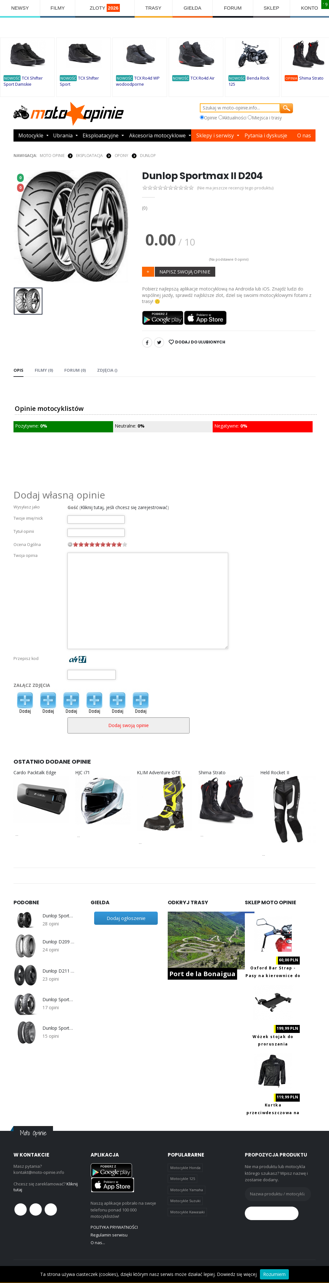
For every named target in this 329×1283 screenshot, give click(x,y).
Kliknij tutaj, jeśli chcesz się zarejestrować (124, 507)
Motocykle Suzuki (185, 1200)
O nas (304, 135)
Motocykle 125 (182, 1178)
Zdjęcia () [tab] (107, 370)
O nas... (98, 1242)
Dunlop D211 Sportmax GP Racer (58, 971)
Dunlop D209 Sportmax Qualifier (58, 942)
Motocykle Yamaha (186, 1189)
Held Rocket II (274, 772)
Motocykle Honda (185, 1167)
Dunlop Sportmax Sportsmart (58, 999)
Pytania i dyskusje (266, 135)
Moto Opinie (52, 155)
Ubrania (63, 135)
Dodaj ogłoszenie (126, 918)
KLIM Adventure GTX (158, 772)
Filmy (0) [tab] (44, 370)
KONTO (309, 8)
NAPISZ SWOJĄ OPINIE (184, 271)
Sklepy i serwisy (215, 135)
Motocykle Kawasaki (187, 1211)
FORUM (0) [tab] (75, 370)
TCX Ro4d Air (203, 78)
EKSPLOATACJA (89, 155)
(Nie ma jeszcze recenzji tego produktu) (235, 188)
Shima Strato (311, 78)
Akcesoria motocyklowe (157, 135)
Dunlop (148, 155)
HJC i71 (82, 772)
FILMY (57, 8)
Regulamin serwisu (109, 1235)
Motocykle (30, 135)
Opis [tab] (18, 370)
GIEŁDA (192, 8)
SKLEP (271, 8)
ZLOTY (105, 8)
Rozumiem (274, 1274)
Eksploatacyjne (101, 135)
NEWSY (20, 8)
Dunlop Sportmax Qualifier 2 (58, 916)
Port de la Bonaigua (202, 973)
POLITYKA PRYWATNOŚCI (114, 1227)
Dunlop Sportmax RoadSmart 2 (58, 1028)
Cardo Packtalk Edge (34, 772)
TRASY (153, 8)
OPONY (121, 155)
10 (124, 544)
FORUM (233, 8)
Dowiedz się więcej (237, 1274)
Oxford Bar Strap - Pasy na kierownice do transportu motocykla (272, 975)
